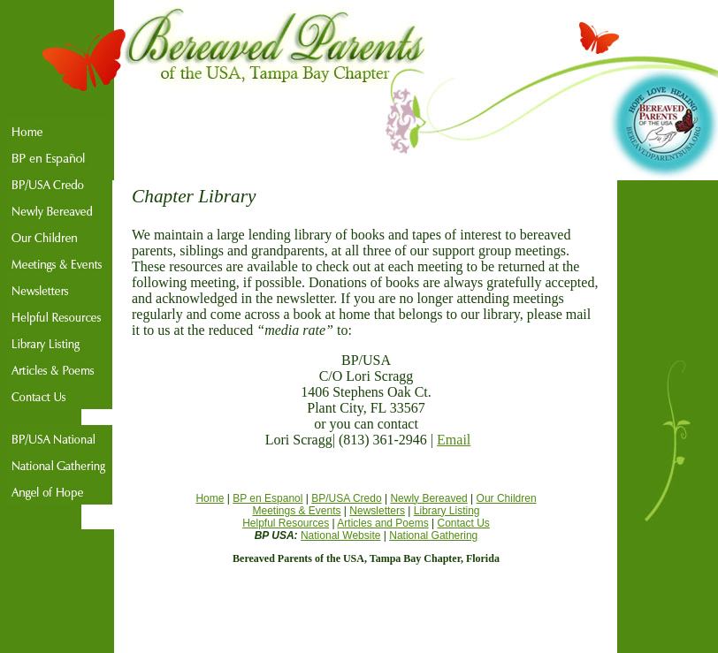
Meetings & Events (296, 511)
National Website (341, 535)
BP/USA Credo (346, 498)
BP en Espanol (267, 498)
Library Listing (447, 511)
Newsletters (377, 511)
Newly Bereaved (428, 498)
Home (209, 498)
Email (453, 439)
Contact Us (464, 523)
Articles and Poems (382, 523)
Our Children (507, 498)
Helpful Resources (285, 523)
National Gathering (433, 535)
